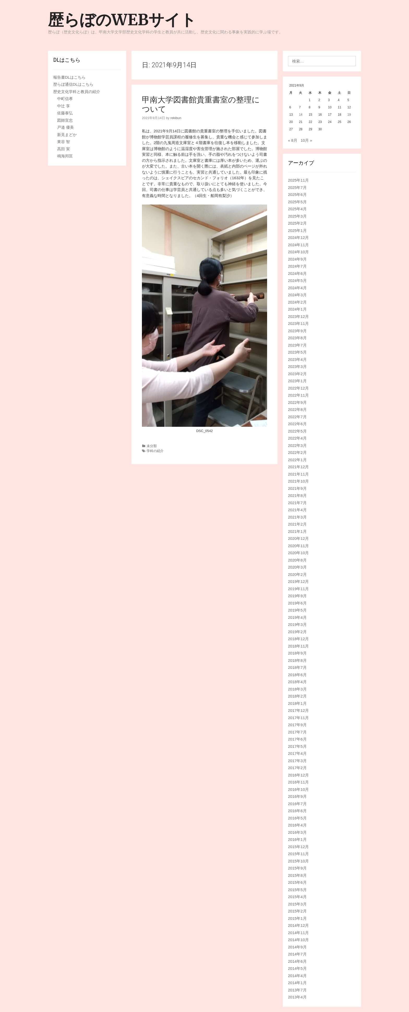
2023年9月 (297, 331)
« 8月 (292, 140)
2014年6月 (297, 961)
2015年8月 (297, 875)
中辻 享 (63, 106)
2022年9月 (297, 402)
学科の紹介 (155, 451)
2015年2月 (297, 911)
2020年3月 (297, 567)
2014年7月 (297, 954)
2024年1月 (297, 309)
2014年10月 (298, 939)
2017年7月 (297, 732)
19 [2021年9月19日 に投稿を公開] (349, 114)
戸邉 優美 (65, 127)
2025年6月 (297, 194)
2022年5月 (297, 431)
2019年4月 (297, 617)
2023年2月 (297, 374)
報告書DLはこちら (69, 77)
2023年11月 (298, 323)
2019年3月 (297, 624)
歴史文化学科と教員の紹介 (76, 91)
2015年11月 (298, 853)
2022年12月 (298, 388)
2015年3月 (297, 904)
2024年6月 (297, 273)
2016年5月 (297, 818)
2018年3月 (297, 689)
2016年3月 (297, 832)
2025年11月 (298, 180)
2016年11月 (298, 782)
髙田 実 (63, 149)
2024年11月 (298, 245)
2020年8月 (297, 560)
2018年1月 (297, 703)
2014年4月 (297, 975)
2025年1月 (297, 230)
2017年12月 (298, 710)
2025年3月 (297, 216)
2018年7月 (297, 667)
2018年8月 (297, 660)
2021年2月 (297, 524)
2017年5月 (297, 746)
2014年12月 (298, 925)
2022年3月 (297, 445)
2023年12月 (298, 316)
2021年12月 (298, 467)
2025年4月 (297, 209)
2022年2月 (297, 452)
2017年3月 (297, 760)
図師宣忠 (65, 120)
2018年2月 (297, 696)
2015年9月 (297, 868)
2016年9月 (297, 796)
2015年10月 (298, 861)
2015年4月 (297, 896)
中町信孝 (65, 98)
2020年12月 (298, 538)
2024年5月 (297, 280)
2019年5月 (297, 610)
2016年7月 (297, 803)
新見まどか (67, 134)
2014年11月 (298, 932)
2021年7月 (297, 503)
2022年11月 (298, 395)
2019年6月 (297, 603)
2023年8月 (297, 338)
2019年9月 (297, 596)
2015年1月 (297, 918)
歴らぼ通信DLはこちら (73, 84)
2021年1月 (297, 531)
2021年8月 (297, 495)
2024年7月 (297, 266)
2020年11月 (298, 546)
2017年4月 (297, 753)
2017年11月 (298, 717)
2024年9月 (297, 259)
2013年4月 (297, 997)
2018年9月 (297, 653)
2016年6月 (297, 811)
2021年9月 (297, 488)
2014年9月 (297, 947)
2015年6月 (297, 882)
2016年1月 (297, 839)
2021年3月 (297, 517)
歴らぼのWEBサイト (122, 19)
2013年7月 (297, 990)
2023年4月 (297, 359)
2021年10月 (298, 481)
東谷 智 (63, 141)
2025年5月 (297, 202)
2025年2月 (297, 223)
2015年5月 (297, 889)
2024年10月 (298, 252)
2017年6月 (297, 739)
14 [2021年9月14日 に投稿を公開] (300, 114)
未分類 (152, 446)
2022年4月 (297, 438)
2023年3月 (297, 366)
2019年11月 (298, 589)
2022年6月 (297, 424)
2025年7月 (297, 187)
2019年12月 (298, 581)
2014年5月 (297, 968)
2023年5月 (297, 352)
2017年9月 (297, 725)
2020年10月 (298, 553)
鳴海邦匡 (65, 156)
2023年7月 (297, 345)
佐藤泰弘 (65, 113)
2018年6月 (297, 674)
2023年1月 (297, 381)
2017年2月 (297, 768)
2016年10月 (298, 789)
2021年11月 (298, 474)
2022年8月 (297, 409)
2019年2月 (297, 632)
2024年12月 (298, 237)
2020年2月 (297, 574)
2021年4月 (297, 510)
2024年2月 (297, 302)
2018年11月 (298, 646)
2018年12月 (298, 639)
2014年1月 (297, 982)
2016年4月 (297, 825)
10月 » (306, 140)
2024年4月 (297, 288)
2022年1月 (297, 460)
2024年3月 (297, 295)
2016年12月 (298, 775)
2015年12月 (298, 846)
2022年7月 (297, 417)
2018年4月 (297, 682)
